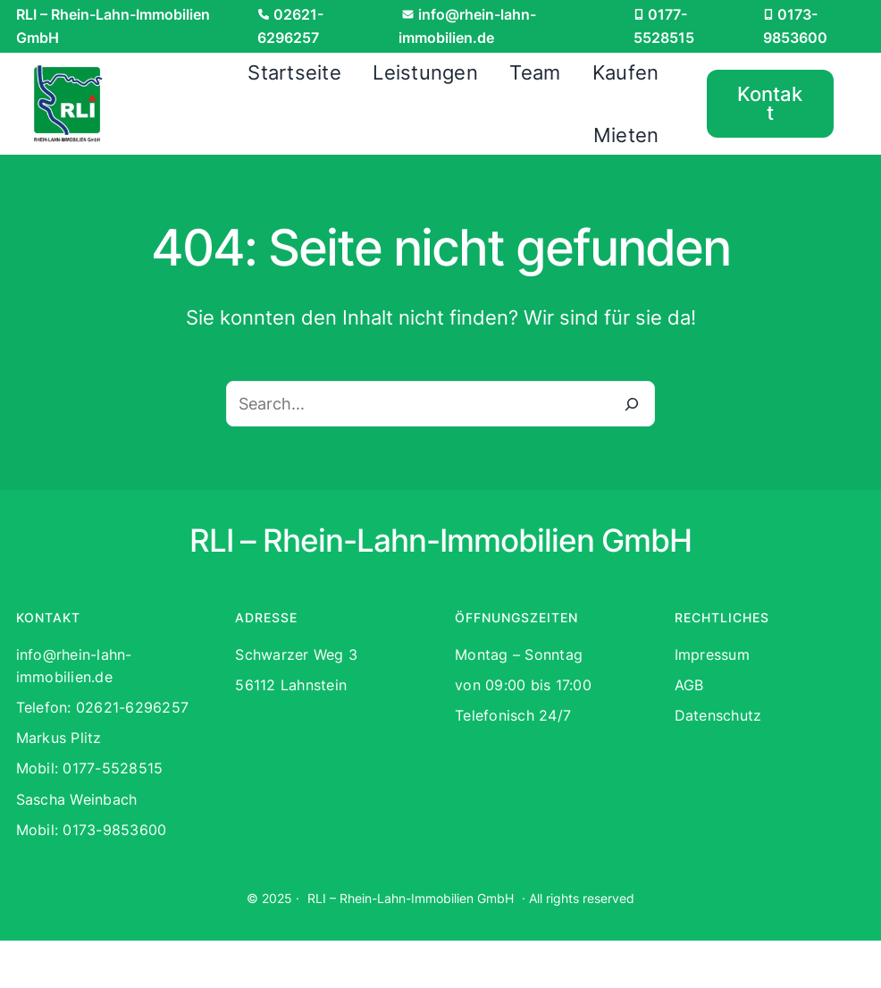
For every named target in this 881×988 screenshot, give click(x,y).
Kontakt (769, 103)
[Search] (631, 404)
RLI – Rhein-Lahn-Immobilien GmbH (410, 898)
